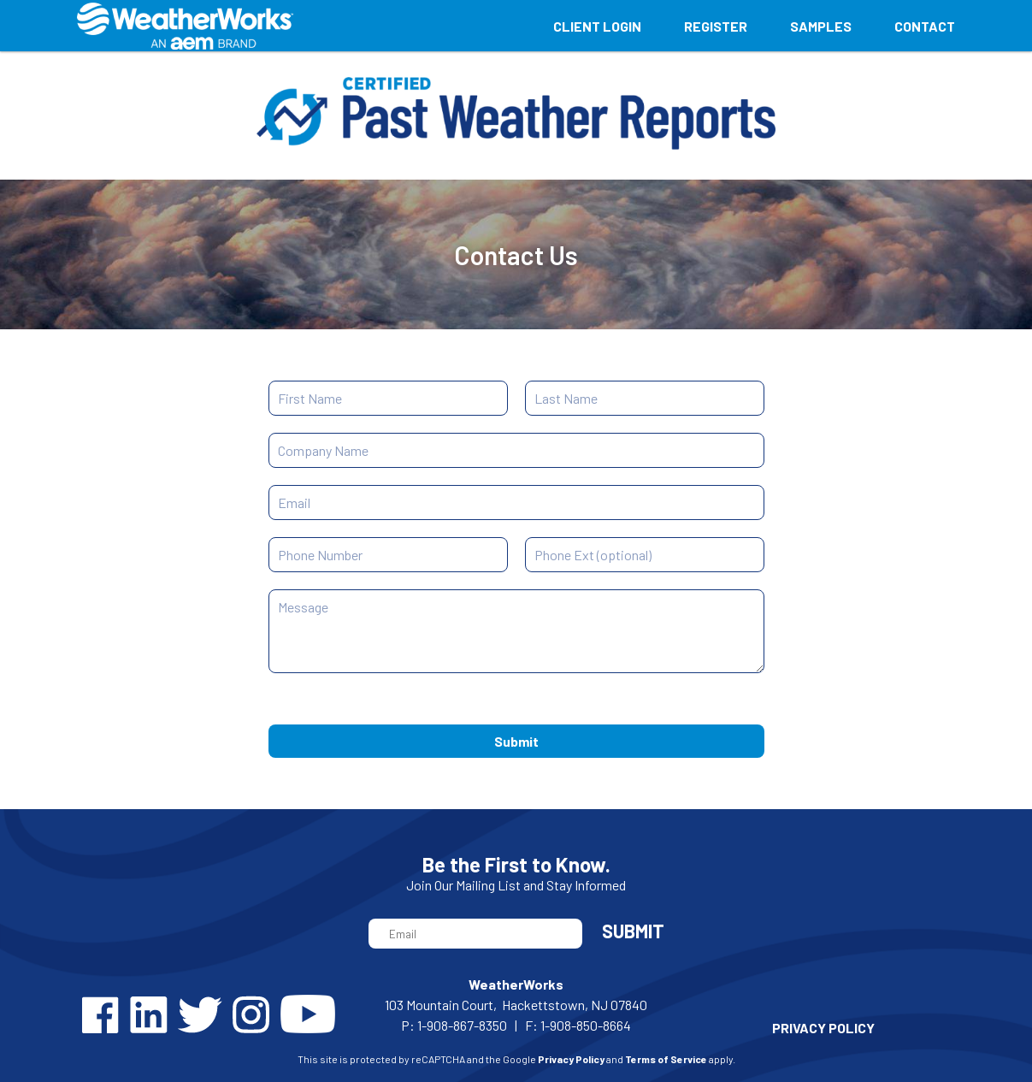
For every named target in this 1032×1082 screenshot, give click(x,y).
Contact (924, 26)
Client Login (597, 26)
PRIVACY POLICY (823, 1028)
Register (715, 26)
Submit (516, 741)
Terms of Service (666, 1059)
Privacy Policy (571, 1059)
